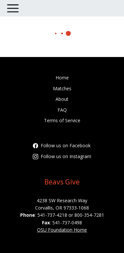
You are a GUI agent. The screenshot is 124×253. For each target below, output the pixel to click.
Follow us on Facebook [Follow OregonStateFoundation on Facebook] (62, 145)
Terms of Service (62, 120)
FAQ (62, 110)
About (62, 99)
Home (62, 77)
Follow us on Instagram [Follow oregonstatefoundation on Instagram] (62, 156)
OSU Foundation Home (62, 230)
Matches (62, 88)
